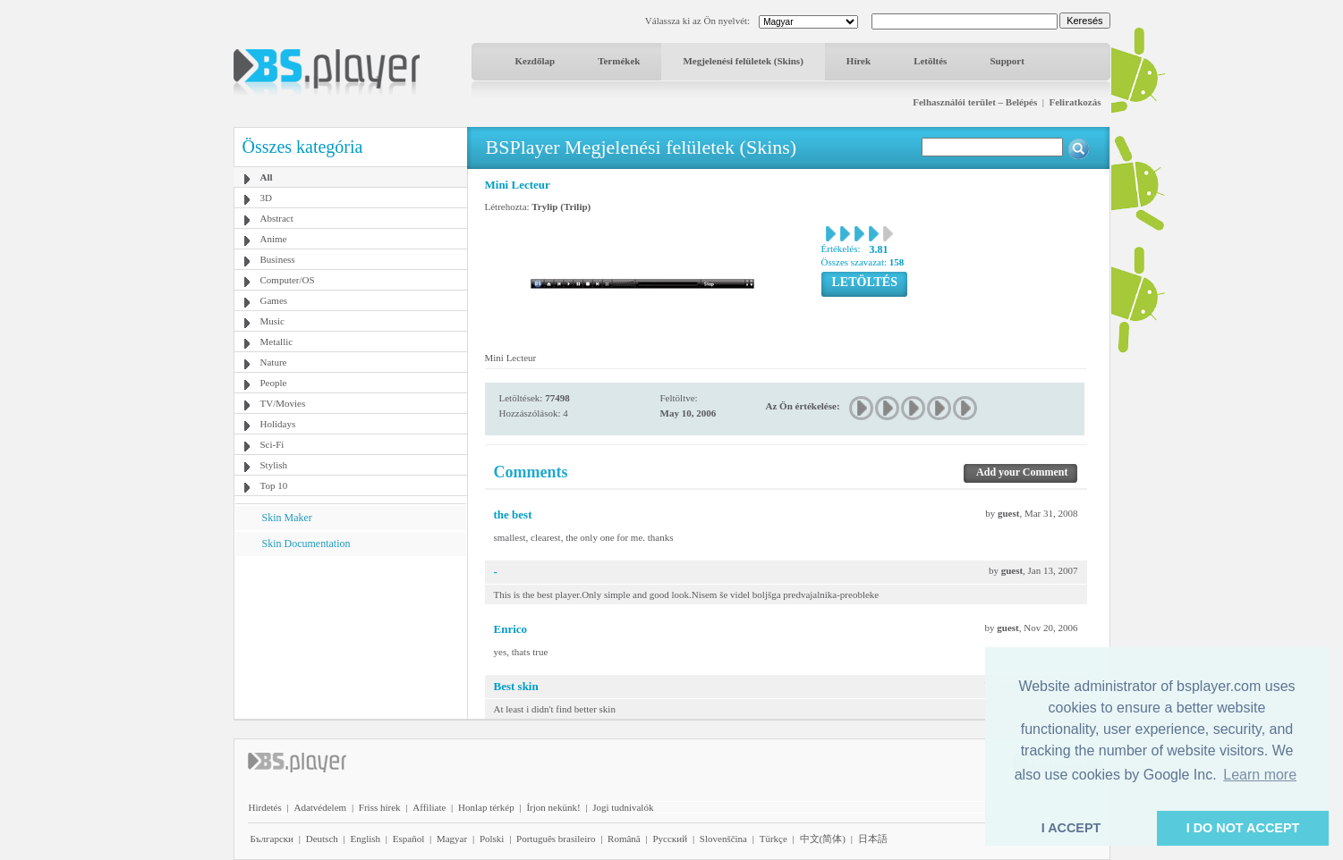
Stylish (274, 465)
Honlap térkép (486, 807)
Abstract (276, 218)
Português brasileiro (555, 838)
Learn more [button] (1259, 774)
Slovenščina (723, 838)
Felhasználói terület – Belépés (975, 102)
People (273, 382)
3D (266, 197)
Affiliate (429, 807)
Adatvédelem (319, 807)
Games (274, 300)
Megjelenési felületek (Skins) (743, 60)
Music (272, 321)
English (365, 838)
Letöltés (930, 60)
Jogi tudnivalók (622, 807)
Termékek (619, 60)
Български (272, 838)
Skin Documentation (306, 543)
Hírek (858, 60)
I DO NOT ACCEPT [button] (1243, 828)
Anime (273, 238)
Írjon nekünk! (553, 807)
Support (1007, 60)
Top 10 (274, 485)
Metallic (276, 341)
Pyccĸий (669, 838)
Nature (273, 362)
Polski (492, 838)
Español (408, 838)
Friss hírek (380, 807)
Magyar (452, 838)
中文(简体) (823, 838)
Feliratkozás (1075, 102)
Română (624, 838)
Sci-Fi (272, 444)
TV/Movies (283, 403)
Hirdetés (265, 807)
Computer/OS (287, 279)
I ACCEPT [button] (1071, 828)
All (266, 177)
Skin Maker (287, 517)
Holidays (278, 423)
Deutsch (322, 838)
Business (277, 259)
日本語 (873, 838)
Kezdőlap (535, 60)
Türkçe (773, 838)
